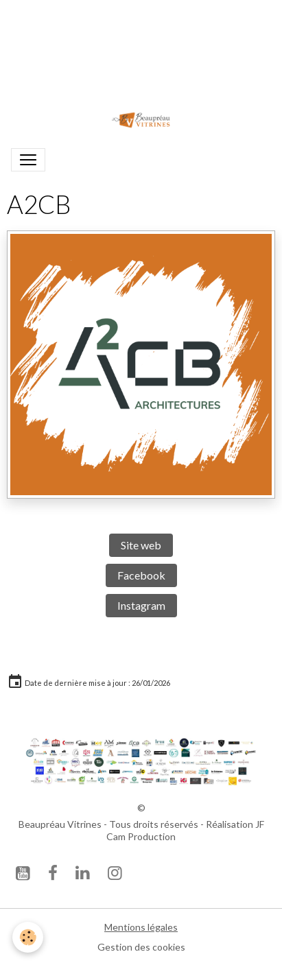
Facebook (141, 575)
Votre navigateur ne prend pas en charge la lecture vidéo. (141, 49)
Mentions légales (141, 927)
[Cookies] (27, 937)
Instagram (141, 605)
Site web (141, 544)
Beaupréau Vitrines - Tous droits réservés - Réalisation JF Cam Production (141, 830)
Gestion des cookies (141, 947)
